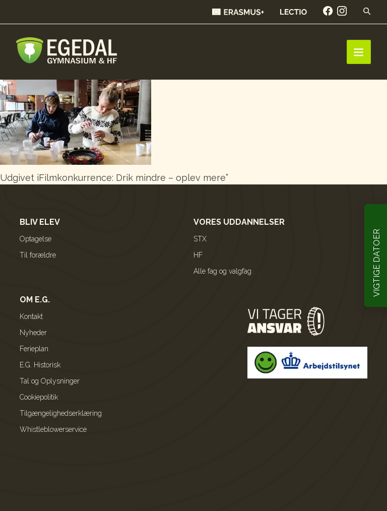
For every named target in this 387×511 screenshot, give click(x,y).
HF (198, 255)
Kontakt (31, 316)
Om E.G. (35, 299)
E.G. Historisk (40, 365)
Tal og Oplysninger (50, 381)
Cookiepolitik (39, 397)
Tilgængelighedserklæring (61, 413)
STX (200, 239)
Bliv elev (40, 222)
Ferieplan (34, 349)
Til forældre (38, 255)
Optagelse (35, 239)
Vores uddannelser (239, 222)
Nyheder (33, 333)
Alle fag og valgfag (222, 271)
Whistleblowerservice (53, 429)
